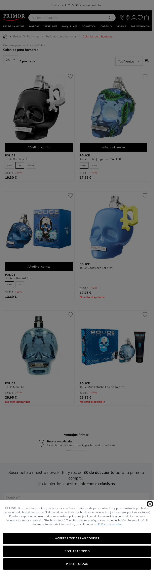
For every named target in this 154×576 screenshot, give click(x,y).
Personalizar (77, 564)
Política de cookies (110, 524)
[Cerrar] (150, 503)
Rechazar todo (77, 551)
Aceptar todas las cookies (77, 538)
